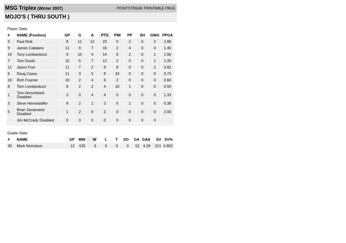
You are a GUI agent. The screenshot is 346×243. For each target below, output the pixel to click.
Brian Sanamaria (31, 110)
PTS (104, 35)
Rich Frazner (27, 80)
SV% (169, 139)
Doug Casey (27, 74)
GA (137, 139)
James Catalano (30, 48)
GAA (146, 139)
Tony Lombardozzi (32, 54)
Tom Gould (26, 61)
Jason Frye (26, 67)
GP (67, 35)
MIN (82, 139)
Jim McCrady (28, 120)
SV (158, 139)
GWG (154, 35)
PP (129, 35)
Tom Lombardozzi (31, 86)
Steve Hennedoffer (32, 103)
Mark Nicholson (30, 146)
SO (126, 139)
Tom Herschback (31, 93)
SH (142, 35)
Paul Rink (25, 41)
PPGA (167, 35)
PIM (117, 35)
